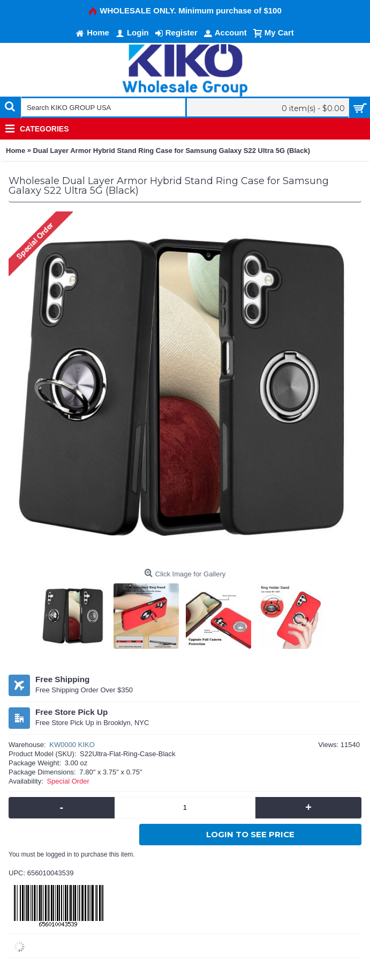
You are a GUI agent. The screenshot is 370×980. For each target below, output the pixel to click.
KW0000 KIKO (72, 745)
